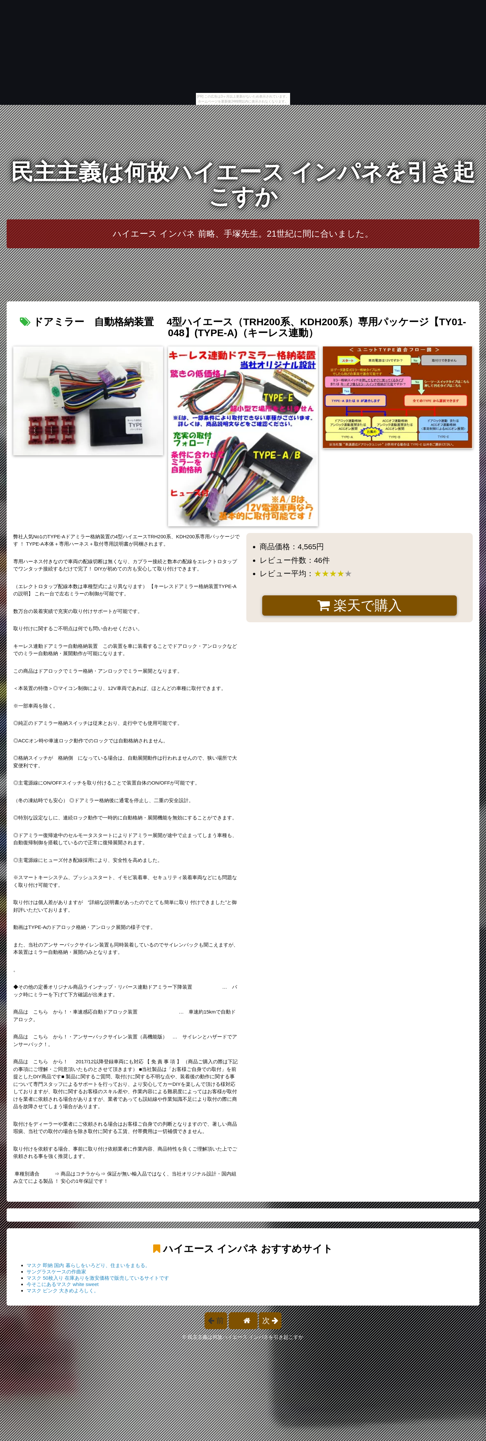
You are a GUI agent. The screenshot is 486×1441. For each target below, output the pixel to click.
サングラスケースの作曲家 (56, 1271)
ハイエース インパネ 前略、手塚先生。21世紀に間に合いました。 (243, 234)
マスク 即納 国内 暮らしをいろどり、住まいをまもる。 (88, 1265)
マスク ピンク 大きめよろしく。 (63, 1290)
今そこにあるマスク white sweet (63, 1284)
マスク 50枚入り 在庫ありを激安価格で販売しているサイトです (98, 1278)
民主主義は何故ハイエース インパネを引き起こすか (243, 184)
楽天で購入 (359, 605)
